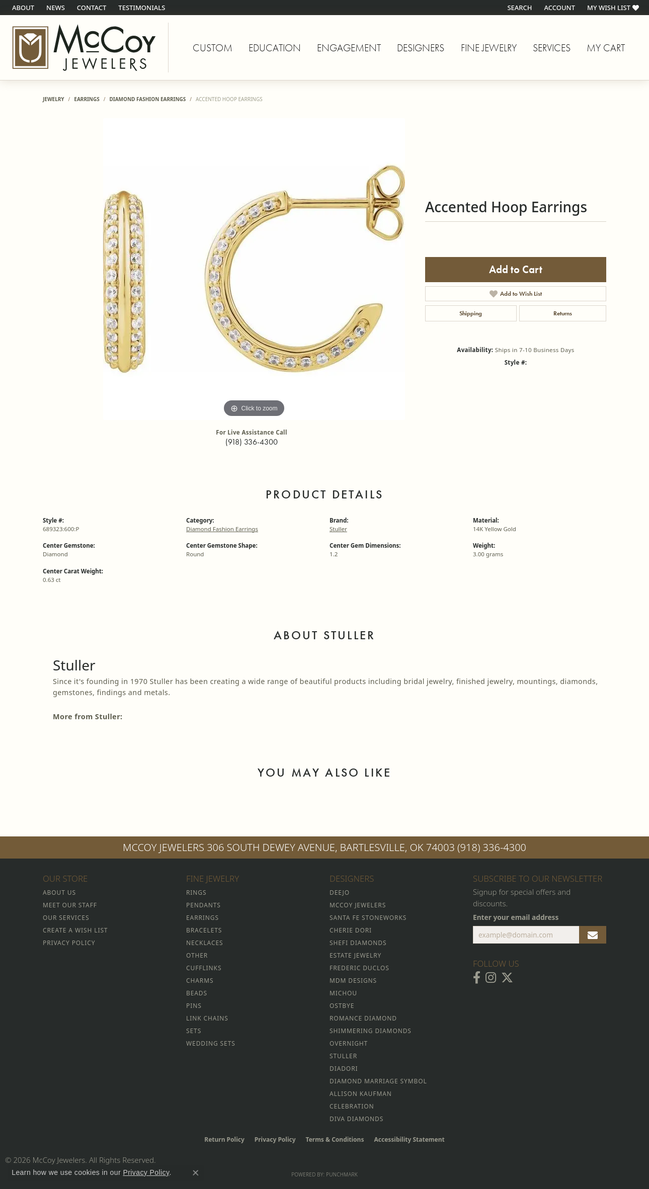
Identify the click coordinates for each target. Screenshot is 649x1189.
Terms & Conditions (335, 1139)
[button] (518, 7)
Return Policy (224, 1139)
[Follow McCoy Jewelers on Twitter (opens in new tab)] (507, 978)
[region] (254, 269)
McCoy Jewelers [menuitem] (358, 905)
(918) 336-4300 (251, 442)
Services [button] (552, 47)
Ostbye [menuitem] (342, 1005)
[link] (22, 7)
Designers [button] (420, 47)
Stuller (338, 529)
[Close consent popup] (196, 1173)
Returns (562, 313)
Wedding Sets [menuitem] (210, 1043)
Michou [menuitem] (343, 993)
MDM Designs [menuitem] (353, 980)
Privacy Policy (275, 1139)
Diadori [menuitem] (344, 1068)
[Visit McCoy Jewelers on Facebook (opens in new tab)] (476, 978)
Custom (212, 47)
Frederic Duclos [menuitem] (359, 968)
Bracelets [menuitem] (204, 930)
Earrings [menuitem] (202, 917)
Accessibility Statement (409, 1139)
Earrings (86, 99)
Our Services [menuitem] (66, 917)
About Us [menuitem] (59, 892)
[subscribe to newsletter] (592, 935)
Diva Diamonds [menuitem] (356, 1119)
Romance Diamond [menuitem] (363, 1018)
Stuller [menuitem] (343, 1056)
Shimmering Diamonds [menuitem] (371, 1031)
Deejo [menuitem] (340, 892)
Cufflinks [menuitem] (203, 968)
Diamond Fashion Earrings (147, 99)
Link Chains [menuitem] (207, 1018)
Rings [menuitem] (196, 892)
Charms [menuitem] (199, 980)
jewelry (53, 99)
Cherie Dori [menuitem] (351, 930)
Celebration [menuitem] (352, 1106)
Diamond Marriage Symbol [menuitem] (378, 1081)
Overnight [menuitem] (349, 1043)
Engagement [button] (349, 47)
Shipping (470, 313)
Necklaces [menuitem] (204, 943)
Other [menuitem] (197, 955)
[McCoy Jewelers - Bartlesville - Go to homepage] (84, 47)
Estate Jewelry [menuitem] (355, 955)
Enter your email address (515, 917)
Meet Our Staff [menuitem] (70, 905)
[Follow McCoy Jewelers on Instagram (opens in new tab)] (490, 978)
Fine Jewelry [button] (489, 47)
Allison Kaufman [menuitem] (361, 1093)
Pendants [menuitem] (203, 905)
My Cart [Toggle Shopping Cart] (606, 47)
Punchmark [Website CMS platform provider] (342, 1174)
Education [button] (275, 47)
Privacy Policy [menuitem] (69, 943)
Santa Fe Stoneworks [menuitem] (368, 917)
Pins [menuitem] (194, 1005)
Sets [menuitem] (193, 1031)
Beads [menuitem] (196, 993)
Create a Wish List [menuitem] (75, 930)
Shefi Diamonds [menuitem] (358, 943)
